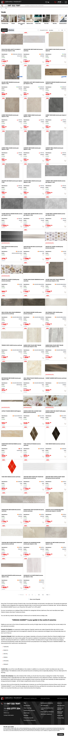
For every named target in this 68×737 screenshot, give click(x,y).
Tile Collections (44, 705)
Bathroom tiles (30, 23)
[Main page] (11, 698)
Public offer (60, 715)
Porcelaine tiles (5, 23)
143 (39, 594)
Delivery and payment (60, 708)
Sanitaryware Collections (47, 703)
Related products (62, 23)
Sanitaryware (27, 705)
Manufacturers (60, 705)
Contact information (9, 715)
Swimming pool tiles (21, 24)
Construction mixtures (29, 710)
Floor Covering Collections (47, 711)
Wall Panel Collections (46, 714)
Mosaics (13, 23)
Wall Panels (26, 713)
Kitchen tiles (38, 23)
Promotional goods (28, 717)
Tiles (25, 703)
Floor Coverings (27, 708)
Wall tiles (55, 23)
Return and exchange (60, 712)
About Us (59, 703)
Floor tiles (46, 23)
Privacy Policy (60, 718)
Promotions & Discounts (29, 720)
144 (43, 594)
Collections (11, 30)
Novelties (26, 715)
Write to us (6, 712)
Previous (22, 594)
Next (47, 594)
